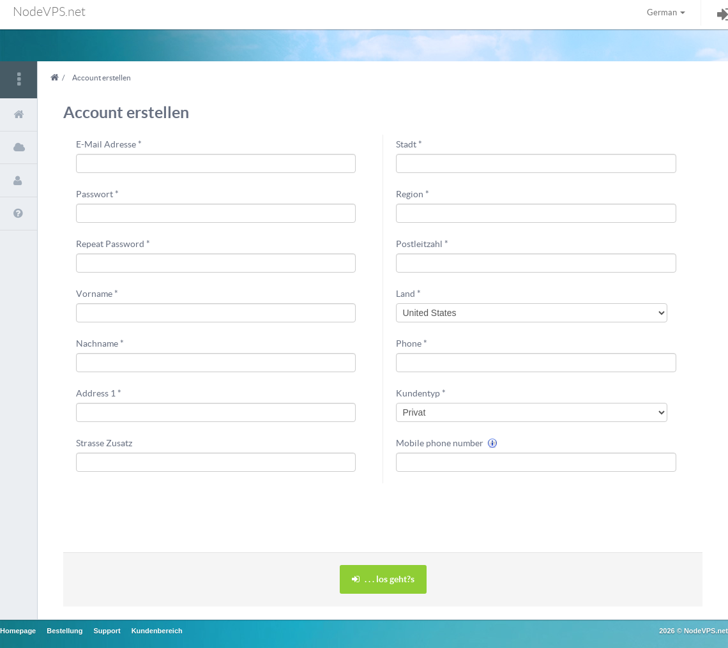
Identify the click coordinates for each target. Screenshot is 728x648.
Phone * (411, 343)
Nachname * (100, 343)
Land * (408, 294)
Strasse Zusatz (104, 443)
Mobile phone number (446, 443)
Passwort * (97, 194)
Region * (412, 194)
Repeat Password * (113, 244)
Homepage (18, 631)
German (666, 12)
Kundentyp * (421, 393)
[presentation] (493, 511)
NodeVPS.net (49, 11)
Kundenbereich (157, 631)
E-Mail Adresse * (109, 144)
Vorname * (97, 294)
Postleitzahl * (422, 244)
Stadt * (409, 144)
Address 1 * (98, 393)
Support (106, 631)
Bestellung (64, 631)
